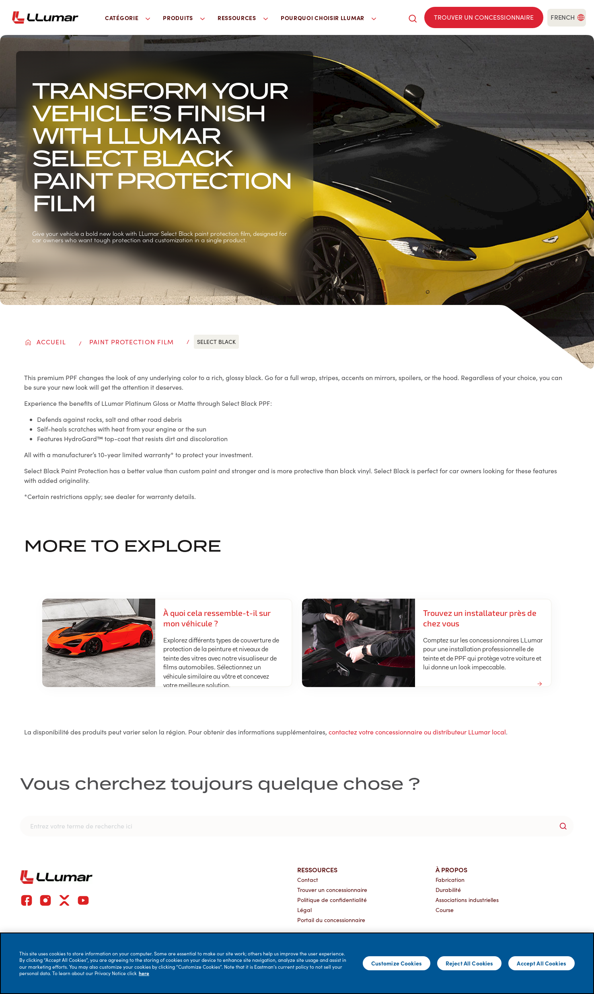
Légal (304, 910)
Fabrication (450, 880)
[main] (297, 963)
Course (445, 910)
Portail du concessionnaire (331, 920)
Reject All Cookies (469, 963)
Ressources (317, 869)
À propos (451, 869)
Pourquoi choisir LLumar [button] (328, 18)
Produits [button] (184, 18)
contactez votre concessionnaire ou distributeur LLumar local (417, 732)
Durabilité (448, 890)
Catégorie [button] (127, 18)
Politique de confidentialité (332, 900)
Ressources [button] (243, 18)
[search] (412, 17)
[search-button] (563, 826)
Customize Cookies (396, 963)
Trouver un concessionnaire (332, 890)
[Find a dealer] (484, 17)
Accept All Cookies (541, 963)
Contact (307, 880)
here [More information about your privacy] (144, 973)
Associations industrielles (467, 900)
